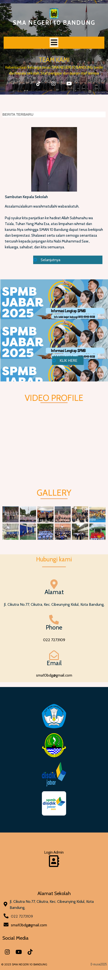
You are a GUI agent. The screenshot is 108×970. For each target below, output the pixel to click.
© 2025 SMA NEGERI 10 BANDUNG (24, 964)
